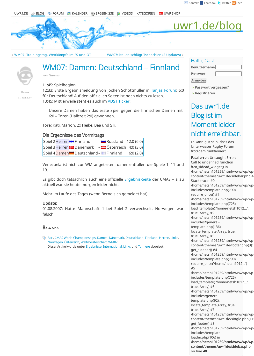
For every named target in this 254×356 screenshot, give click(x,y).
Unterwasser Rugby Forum (212, 146)
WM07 (112, 242)
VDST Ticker (119, 101)
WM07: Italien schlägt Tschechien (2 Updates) (144, 54)
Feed (239, 3)
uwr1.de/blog (207, 25)
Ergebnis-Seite (137, 179)
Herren (164, 237)
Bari (50, 237)
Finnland (151, 237)
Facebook (210, 3)
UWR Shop (169, 14)
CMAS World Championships (75, 237)
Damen (102, 237)
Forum (58, 14)
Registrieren (205, 93)
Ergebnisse (105, 14)
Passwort (198, 73)
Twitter (226, 3)
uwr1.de (21, 14)
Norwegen (55, 242)
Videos (127, 14)
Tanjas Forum (163, 90)
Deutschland (134, 237)
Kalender (79, 14)
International (112, 246)
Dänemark (116, 237)
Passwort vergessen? (212, 87)
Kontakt (194, 3)
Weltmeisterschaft (94, 242)
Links (174, 237)
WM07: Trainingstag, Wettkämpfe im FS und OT (52, 54)
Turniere (144, 246)
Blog (40, 14)
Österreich (71, 242)
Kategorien (146, 14)
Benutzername (203, 67)
